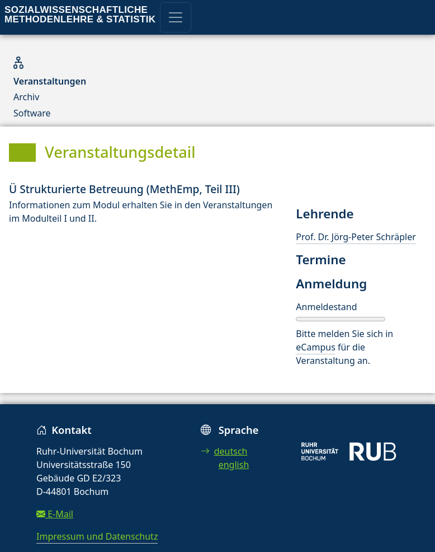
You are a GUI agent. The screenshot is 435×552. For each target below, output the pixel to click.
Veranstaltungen (49, 81)
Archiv (26, 97)
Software (32, 113)
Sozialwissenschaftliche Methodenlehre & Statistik (79, 14)
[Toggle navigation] (175, 17)
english (234, 465)
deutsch (224, 451)
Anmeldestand (326, 307)
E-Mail (54, 514)
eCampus (315, 347)
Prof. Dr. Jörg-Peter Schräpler (355, 237)
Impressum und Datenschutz (97, 536)
